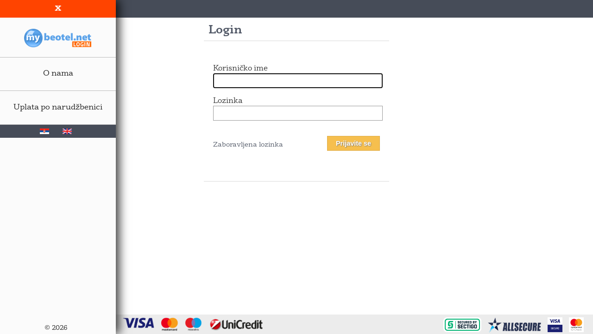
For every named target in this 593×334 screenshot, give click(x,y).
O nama (58, 73)
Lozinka (227, 101)
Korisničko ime (240, 68)
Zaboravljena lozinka (248, 144)
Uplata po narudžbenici (57, 107)
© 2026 (55, 328)
